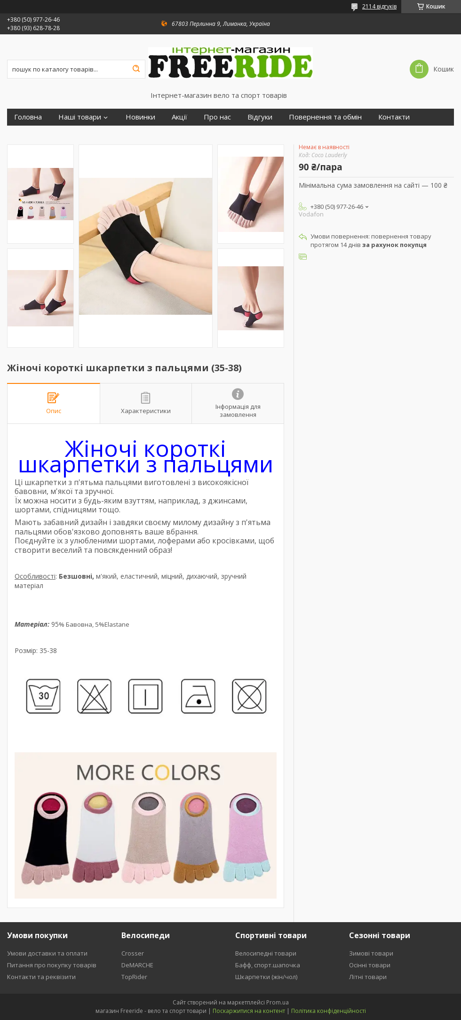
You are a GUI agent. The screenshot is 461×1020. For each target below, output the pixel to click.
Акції (179, 116)
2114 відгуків (379, 6)
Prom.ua (277, 1002)
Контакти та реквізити (41, 976)
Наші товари (79, 116)
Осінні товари (369, 965)
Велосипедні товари (265, 953)
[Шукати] (136, 69)
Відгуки (259, 116)
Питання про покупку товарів (51, 965)
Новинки (140, 116)
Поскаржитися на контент (249, 1011)
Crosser (132, 953)
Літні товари (368, 976)
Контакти (394, 116)
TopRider (134, 976)
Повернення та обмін (325, 116)
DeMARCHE (137, 965)
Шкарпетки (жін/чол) (266, 976)
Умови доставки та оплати (47, 953)
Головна (28, 116)
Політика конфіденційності (328, 1011)
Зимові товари (371, 953)
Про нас (217, 116)
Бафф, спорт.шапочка (267, 965)
